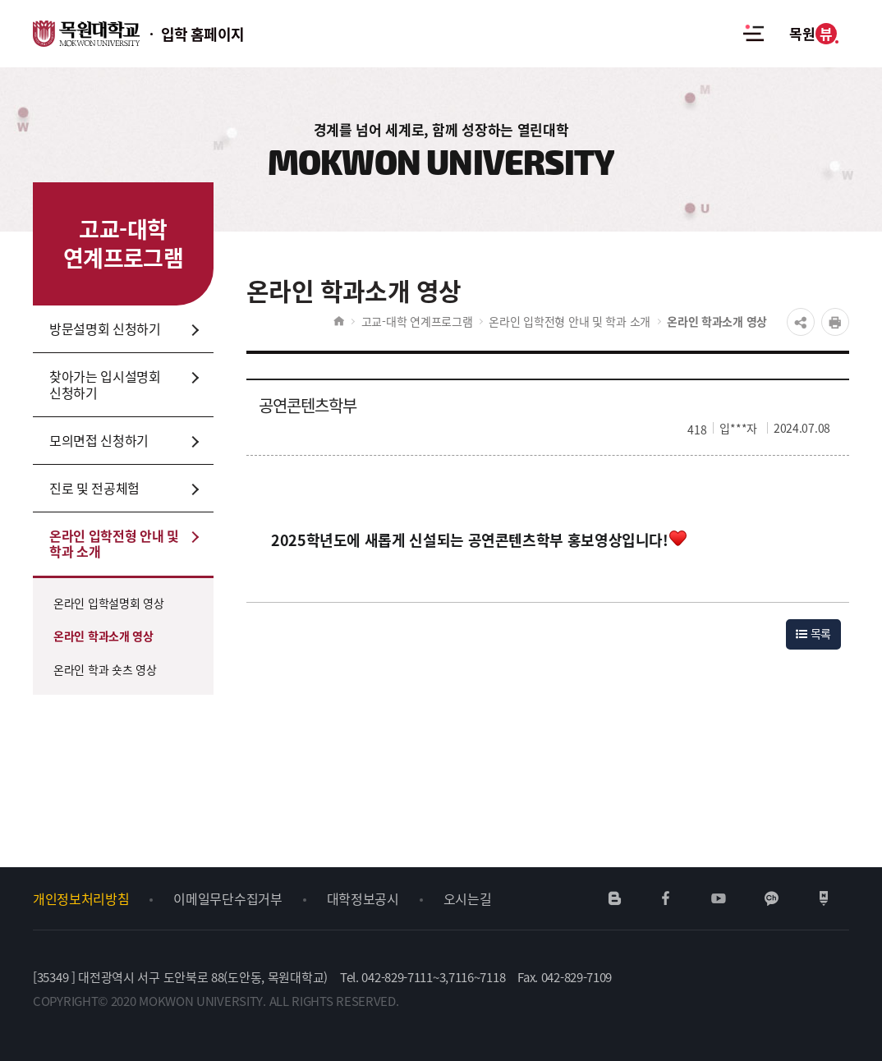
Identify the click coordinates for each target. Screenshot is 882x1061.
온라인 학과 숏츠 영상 (105, 669)
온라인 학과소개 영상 (103, 635)
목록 (813, 633)
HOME (338, 321)
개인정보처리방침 (81, 898)
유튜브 (718, 898)
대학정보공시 (363, 898)
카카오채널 (771, 898)
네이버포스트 (823, 898)
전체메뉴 (753, 33)
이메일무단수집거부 (227, 898)
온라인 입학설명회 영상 (108, 603)
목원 (812, 33)
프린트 (835, 322)
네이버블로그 (615, 898)
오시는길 (467, 898)
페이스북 (666, 898)
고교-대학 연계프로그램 (417, 321)
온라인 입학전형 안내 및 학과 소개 (569, 321)
